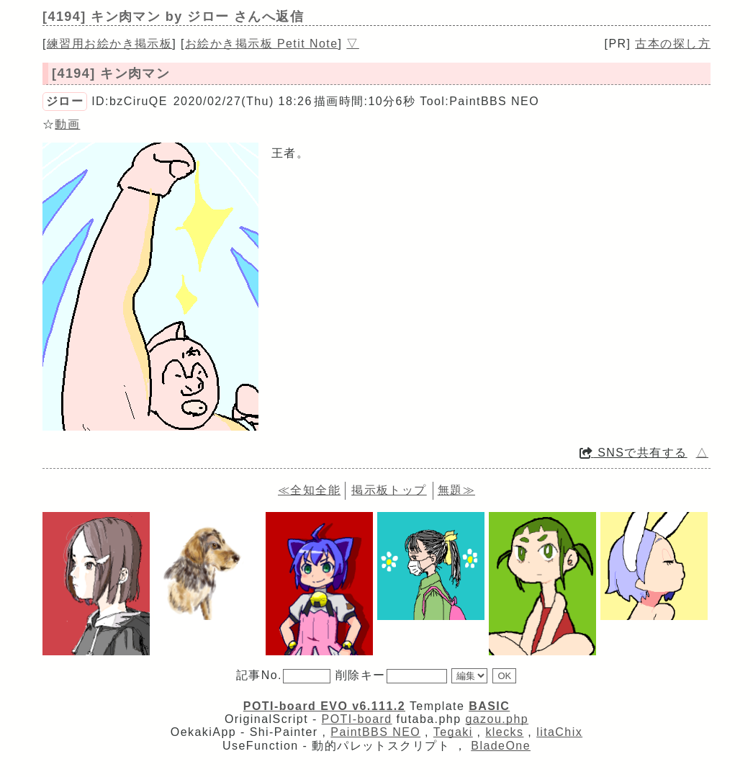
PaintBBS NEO (375, 732)
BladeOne (501, 746)
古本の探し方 (673, 43)
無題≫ (456, 490)
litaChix (559, 732)
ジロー (65, 101)
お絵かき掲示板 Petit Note (261, 43)
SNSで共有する (633, 452)
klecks (504, 732)
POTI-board (357, 719)
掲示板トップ (389, 490)
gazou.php (496, 719)
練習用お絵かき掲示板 (109, 43)
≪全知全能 (309, 490)
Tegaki (453, 732)
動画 (67, 124)
